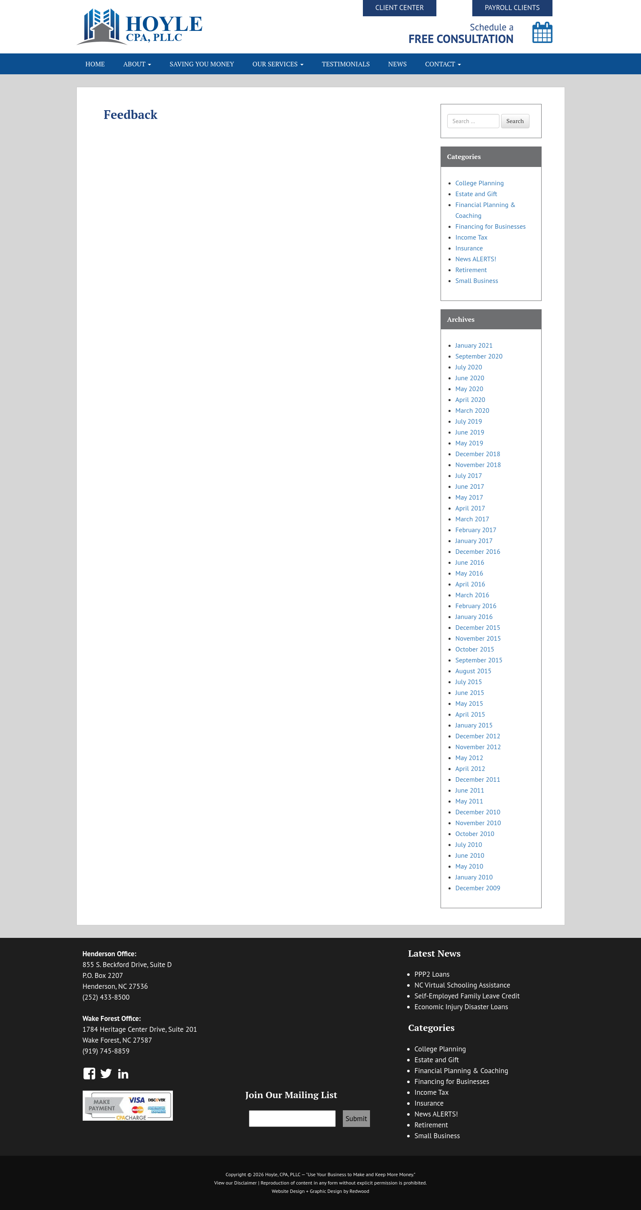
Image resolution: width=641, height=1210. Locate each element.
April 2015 (471, 714)
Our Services (278, 63)
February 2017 (476, 529)
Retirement (471, 269)
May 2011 (470, 801)
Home (95, 63)
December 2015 (478, 627)
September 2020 (479, 356)
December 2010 (478, 812)
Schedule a (461, 33)
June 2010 (470, 855)
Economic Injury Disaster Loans (461, 1006)
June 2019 (470, 432)
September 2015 (479, 660)
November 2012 (478, 747)
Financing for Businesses (491, 226)
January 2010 (474, 877)
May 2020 (470, 388)
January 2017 (474, 540)
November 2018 (478, 464)
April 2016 (471, 584)
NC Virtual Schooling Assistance (462, 985)
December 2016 (478, 551)
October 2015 (475, 649)
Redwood (359, 1191)
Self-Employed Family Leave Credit (467, 995)
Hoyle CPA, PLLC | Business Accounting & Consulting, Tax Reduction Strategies (198, 26)
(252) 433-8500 (106, 997)
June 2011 (470, 790)
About (137, 63)
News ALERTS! (476, 259)
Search (515, 121)
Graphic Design (326, 1191)
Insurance (469, 248)
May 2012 (470, 757)
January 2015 (474, 725)
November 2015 (478, 638)
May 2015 (470, 703)
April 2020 (471, 399)
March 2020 (472, 410)
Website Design (288, 1191)
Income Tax (472, 237)
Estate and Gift (476, 193)
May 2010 (470, 866)
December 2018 (478, 454)
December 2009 (478, 888)
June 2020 (470, 378)
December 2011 (478, 779)
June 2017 (470, 486)
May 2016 (470, 573)
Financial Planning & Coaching (462, 1070)
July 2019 (469, 421)
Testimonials (346, 63)
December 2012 (478, 736)
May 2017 (470, 497)
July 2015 (469, 681)
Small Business (477, 280)
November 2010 (478, 822)
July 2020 (469, 367)
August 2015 (474, 671)
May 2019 (470, 443)
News (397, 63)
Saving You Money (202, 63)
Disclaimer (245, 1183)
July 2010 (469, 844)
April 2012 (471, 768)
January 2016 (474, 616)
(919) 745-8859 (106, 1051)
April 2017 (471, 508)
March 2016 (472, 595)
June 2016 (470, 562)
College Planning (480, 183)
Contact (443, 63)
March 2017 (472, 519)
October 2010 (475, 833)
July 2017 (469, 475)
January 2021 (474, 345)
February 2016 (476, 605)
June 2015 (470, 692)
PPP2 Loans (432, 974)
